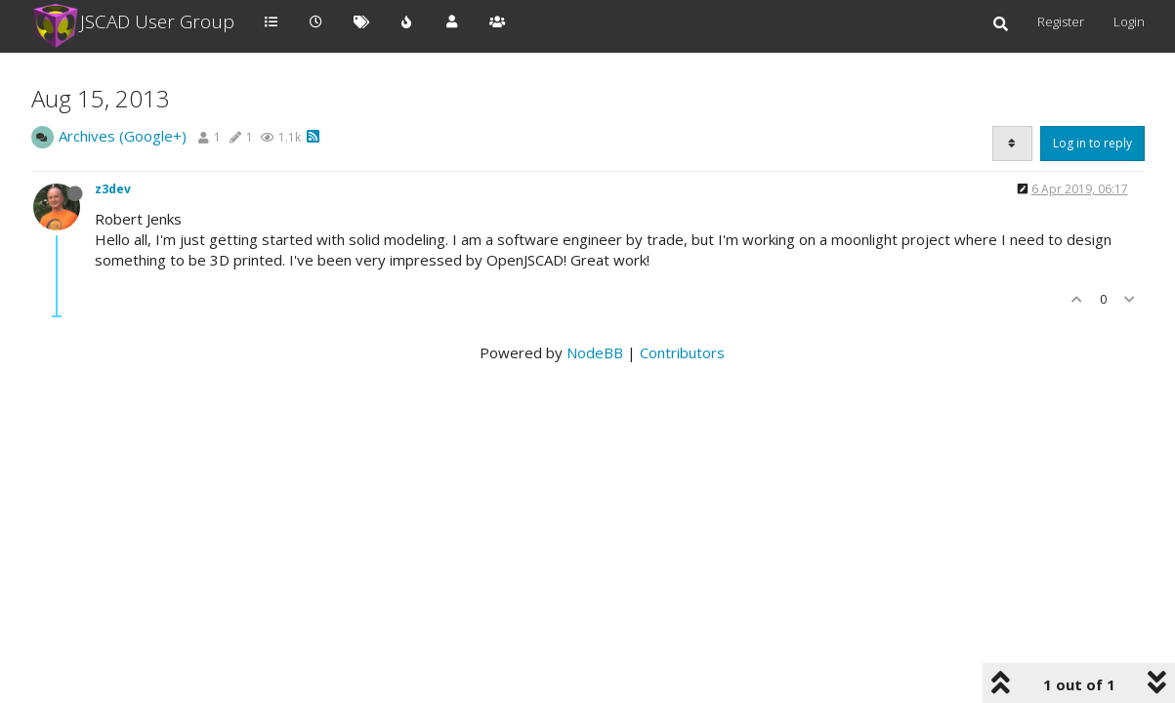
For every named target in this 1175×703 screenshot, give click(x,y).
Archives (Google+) (123, 135)
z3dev (113, 189)
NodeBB (595, 352)
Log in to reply (1092, 143)
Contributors (682, 352)
